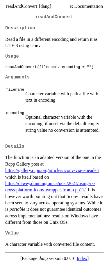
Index (81, 258)
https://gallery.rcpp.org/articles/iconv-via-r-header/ (52, 170)
